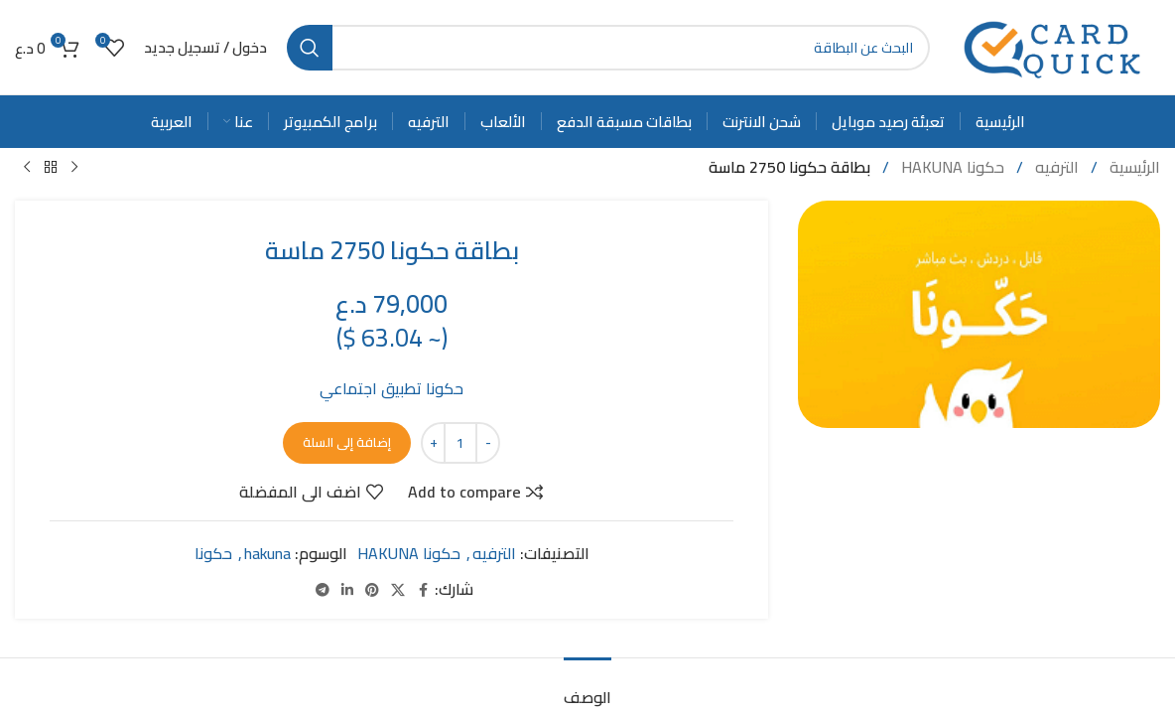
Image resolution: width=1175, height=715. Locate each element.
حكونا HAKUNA (950, 167)
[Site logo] (1055, 46)
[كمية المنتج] (460, 442)
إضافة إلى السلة (347, 441)
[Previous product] (74, 168)
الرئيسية (1133, 167)
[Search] (608, 48)
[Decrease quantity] (487, 442)
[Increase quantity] (433, 442)
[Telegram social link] (322, 589)
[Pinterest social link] (372, 589)
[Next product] (27, 168)
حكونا (213, 553)
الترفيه (1055, 167)
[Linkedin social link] (347, 589)
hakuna (267, 553)
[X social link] (398, 589)
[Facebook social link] (423, 589)
